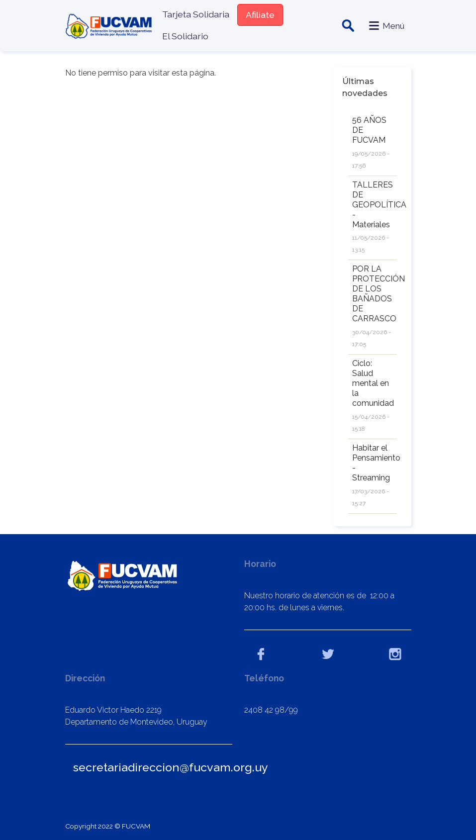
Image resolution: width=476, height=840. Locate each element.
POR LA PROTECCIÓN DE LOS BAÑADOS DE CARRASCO (378, 293)
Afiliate (260, 14)
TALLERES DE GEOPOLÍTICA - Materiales (379, 204)
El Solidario (185, 36)
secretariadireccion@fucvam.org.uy (170, 767)
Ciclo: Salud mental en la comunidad (373, 383)
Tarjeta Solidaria (195, 14)
